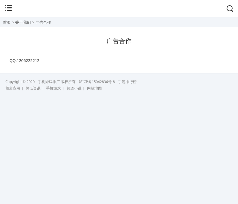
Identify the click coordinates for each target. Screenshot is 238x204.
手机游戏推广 (49, 81)
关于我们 (23, 22)
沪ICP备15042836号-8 (97, 81)
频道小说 (74, 88)
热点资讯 (33, 88)
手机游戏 (53, 88)
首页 (7, 22)
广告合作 (43, 22)
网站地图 (94, 88)
